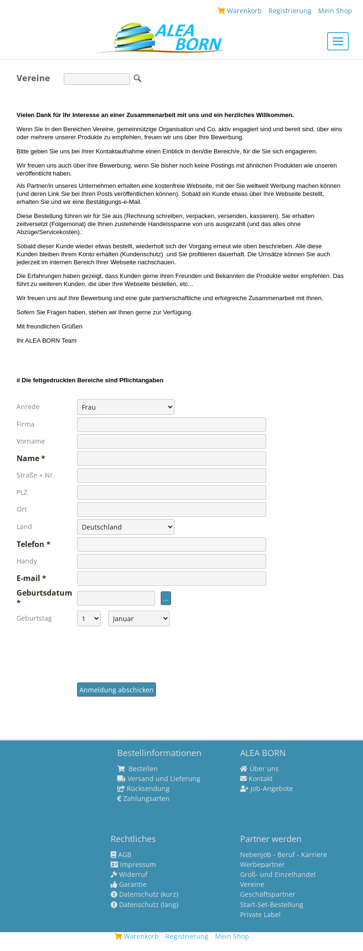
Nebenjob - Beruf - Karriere (283, 854)
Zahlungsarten (143, 798)
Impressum (133, 864)
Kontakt (256, 778)
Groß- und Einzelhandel (278, 874)
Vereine (252, 884)
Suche (137, 78)
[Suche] (97, 79)
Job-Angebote (266, 788)
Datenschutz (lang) (144, 905)
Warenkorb (239, 10)
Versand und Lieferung (158, 778)
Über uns (259, 769)
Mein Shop (335, 10)
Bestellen (137, 769)
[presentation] (149, 655)
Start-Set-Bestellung (271, 905)
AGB (121, 854)
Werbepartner (262, 864)
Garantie (129, 884)
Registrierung (289, 10)
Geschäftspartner (267, 894)
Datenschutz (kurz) (144, 894)
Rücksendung (143, 788)
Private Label (260, 914)
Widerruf (129, 874)
